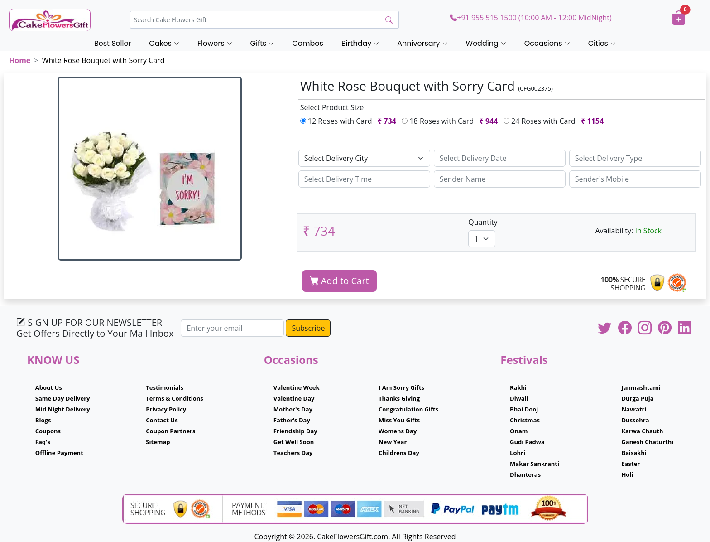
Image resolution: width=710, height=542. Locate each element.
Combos (307, 43)
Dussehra (635, 420)
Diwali (519, 398)
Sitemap (158, 442)
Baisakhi (633, 453)
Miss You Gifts (399, 420)
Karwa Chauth (642, 431)
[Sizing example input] (500, 158)
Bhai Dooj (524, 409)
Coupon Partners (170, 431)
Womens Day (398, 431)
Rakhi (518, 387)
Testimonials (164, 387)
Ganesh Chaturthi (647, 442)
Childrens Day (399, 453)
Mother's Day (292, 409)
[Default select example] (364, 158)
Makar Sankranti (534, 464)
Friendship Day (295, 431)
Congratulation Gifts (408, 409)
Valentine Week (296, 387)
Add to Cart (339, 281)
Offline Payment (59, 453)
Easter (630, 464)
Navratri (633, 409)
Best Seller (112, 43)
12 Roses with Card (350, 121)
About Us (48, 387)
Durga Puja (637, 398)
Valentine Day (294, 398)
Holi (627, 474)
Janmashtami (641, 387)
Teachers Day (293, 453)
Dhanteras (525, 474)
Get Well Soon (293, 442)
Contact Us (162, 420)
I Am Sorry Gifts (401, 387)
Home (19, 60)
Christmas (525, 420)
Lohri (517, 453)
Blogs (43, 420)
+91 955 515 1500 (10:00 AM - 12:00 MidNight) (530, 18)
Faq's (42, 442)
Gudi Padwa (527, 442)
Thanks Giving (399, 398)
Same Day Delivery (62, 398)
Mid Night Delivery (62, 409)
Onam (519, 431)
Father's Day (291, 420)
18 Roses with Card (451, 121)
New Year (393, 442)
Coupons (48, 431)
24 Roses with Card (556, 121)
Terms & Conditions (174, 398)
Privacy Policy (166, 409)
